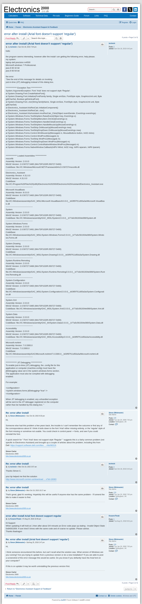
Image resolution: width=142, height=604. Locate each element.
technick (112, 43)
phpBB (63, 600)
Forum (84, 16)
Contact (131, 16)
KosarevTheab (114, 516)
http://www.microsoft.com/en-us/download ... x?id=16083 (31, 479)
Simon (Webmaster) (116, 413)
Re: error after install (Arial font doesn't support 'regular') (37, 539)
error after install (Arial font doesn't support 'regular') (40, 34)
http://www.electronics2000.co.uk (18, 456)
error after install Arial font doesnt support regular (33, 515)
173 (115, 418)
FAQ (104, 16)
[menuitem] (21, 22)
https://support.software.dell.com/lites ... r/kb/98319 (33, 445)
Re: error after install (17, 412)
